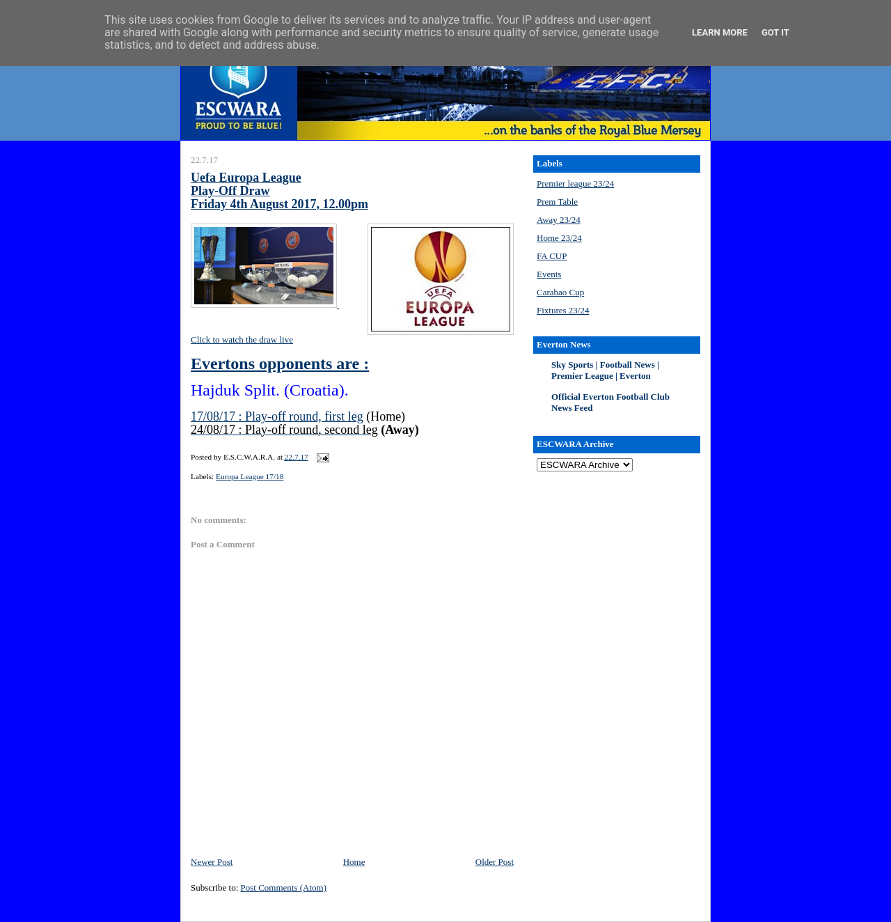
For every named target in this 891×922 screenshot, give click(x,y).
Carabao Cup (560, 292)
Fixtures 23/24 (563, 310)
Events (549, 274)
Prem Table (557, 201)
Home (354, 862)
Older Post (494, 862)
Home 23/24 (559, 238)
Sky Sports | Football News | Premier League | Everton (605, 370)
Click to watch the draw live (242, 339)
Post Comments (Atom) (284, 887)
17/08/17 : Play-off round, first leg (277, 416)
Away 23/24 (559, 219)
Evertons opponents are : (280, 363)
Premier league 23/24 (575, 183)
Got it (775, 32)
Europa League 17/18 (249, 476)
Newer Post (211, 862)
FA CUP (552, 256)
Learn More (720, 32)
